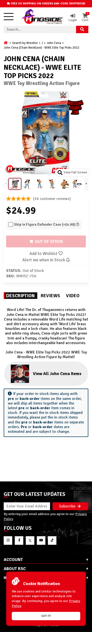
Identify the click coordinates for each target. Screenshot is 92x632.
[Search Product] (82, 29)
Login (72, 17)
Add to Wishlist (46, 253)
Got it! (46, 616)
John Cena (54, 43)
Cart (85, 17)
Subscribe (70, 506)
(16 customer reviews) (38, 199)
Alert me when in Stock (46, 260)
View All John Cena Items (46, 374)
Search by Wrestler (25, 43)
